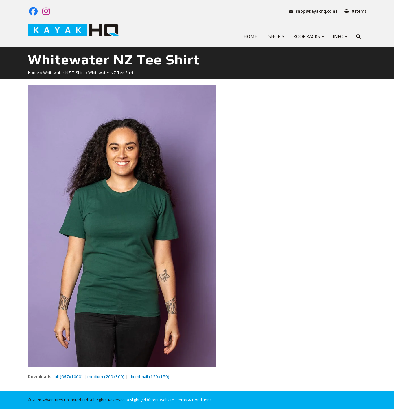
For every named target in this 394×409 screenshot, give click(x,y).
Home (33, 72)
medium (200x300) (105, 376)
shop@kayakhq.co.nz (317, 11)
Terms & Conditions (193, 399)
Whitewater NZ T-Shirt (63, 72)
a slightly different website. (150, 399)
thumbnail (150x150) (149, 376)
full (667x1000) (68, 376)
